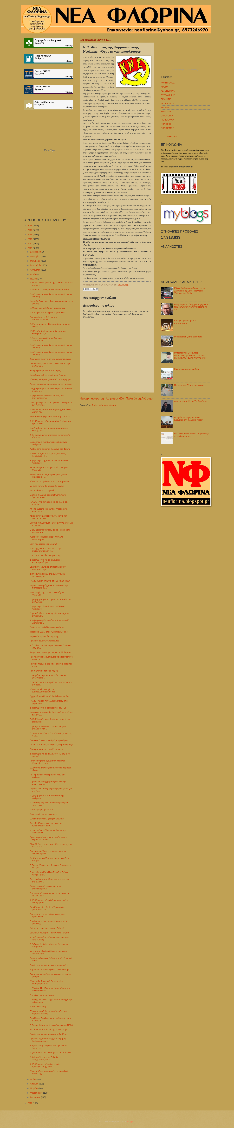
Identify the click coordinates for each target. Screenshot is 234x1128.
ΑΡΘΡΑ (164, 87)
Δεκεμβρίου (35, 252)
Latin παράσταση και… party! (43, 544)
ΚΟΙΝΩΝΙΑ (166, 111)
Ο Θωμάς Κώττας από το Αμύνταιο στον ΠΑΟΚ (51, 1025)
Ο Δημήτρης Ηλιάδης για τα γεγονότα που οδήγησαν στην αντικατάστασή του (191, 307)
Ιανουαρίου (35, 1097)
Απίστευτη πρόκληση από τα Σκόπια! (47, 928)
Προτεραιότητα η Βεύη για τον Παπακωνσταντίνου (43, 318)
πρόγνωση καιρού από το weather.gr (185, 69)
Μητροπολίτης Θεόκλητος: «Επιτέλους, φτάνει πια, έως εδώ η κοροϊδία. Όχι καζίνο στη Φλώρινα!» (190, 355)
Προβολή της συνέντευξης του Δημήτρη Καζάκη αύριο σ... (48, 1039)
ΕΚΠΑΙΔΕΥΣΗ (167, 103)
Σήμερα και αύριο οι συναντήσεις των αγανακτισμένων (47, 396)
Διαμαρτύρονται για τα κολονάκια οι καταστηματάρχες (46, 561)
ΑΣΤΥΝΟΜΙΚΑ (168, 91)
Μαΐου (33, 1079)
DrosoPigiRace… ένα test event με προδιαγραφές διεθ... (46, 824)
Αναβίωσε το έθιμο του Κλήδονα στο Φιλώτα (50, 449)
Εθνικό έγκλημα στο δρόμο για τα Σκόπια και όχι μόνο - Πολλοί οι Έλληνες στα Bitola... (189, 290)
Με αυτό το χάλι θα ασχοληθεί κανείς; (47, 486)
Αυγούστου (35, 270)
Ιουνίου (33, 279)
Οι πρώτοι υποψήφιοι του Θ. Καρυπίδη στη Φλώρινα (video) (188, 418)
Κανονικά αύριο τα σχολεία (186, 369)
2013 (30, 239)
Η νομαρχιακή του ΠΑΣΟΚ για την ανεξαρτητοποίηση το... (45, 549)
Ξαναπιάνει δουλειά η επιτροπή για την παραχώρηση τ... (47, 568)
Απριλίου (34, 1084)
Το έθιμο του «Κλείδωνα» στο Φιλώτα (47, 627)
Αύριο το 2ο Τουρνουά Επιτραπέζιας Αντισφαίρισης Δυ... (46, 982)
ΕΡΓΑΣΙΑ (165, 107)
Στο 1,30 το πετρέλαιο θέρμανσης (45, 555)
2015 (30, 230)
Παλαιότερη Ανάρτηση (140, 398)
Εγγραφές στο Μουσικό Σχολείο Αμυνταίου (49, 696)
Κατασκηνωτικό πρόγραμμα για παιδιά (47, 312)
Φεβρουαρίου (36, 1093)
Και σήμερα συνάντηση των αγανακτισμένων (50, 359)
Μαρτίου (34, 1088)
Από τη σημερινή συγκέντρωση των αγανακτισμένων (46, 887)
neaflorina (172, 136)
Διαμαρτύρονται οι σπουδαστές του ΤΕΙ (48, 708)
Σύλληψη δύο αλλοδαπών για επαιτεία (47, 308)
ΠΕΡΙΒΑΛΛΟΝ (167, 120)
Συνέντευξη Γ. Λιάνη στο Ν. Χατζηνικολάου (49, 289)
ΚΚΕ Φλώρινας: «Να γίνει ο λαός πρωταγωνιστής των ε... (45, 1065)
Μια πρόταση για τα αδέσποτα (188, 337)
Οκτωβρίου (35, 261)
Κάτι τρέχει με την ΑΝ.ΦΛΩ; (42, 809)
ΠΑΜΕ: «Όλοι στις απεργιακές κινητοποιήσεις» (51, 744)
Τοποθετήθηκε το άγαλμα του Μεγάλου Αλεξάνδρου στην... (47, 762)
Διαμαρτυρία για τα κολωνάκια (43, 814)
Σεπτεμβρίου (36, 265)
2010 (30, 1103)
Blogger (130, 1121)
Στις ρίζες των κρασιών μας (42, 995)
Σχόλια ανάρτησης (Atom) (104, 405)
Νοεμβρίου (35, 256)
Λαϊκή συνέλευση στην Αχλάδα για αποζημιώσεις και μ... (45, 1058)
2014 (30, 234)
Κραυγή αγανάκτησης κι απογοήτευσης (185, 321)
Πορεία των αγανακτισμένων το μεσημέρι (48, 965)
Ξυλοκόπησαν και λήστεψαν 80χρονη (47, 818)
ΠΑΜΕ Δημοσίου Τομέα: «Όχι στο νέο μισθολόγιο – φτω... (47, 908)
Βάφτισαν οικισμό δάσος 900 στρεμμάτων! (49, 481)
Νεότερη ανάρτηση (92, 398)
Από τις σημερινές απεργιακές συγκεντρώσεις (51, 384)
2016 (30, 225)
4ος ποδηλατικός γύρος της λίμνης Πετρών (49, 1029)
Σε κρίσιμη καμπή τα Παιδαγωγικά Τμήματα (49, 933)
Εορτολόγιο (49, 150)
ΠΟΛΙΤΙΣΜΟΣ (167, 128)
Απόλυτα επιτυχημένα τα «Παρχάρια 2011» (50, 416)
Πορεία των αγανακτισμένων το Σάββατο (48, 1034)
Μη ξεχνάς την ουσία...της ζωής (44, 636)
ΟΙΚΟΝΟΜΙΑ (167, 115)
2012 (30, 243)
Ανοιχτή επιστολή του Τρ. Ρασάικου (190, 401)
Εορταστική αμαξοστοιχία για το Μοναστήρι (49, 969)
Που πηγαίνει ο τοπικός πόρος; (44, 671)
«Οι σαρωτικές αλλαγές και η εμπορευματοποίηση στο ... (43, 690)
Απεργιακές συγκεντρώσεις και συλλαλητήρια (50, 652)
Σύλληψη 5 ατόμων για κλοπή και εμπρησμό (50, 379)
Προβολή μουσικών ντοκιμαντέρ (44, 641)
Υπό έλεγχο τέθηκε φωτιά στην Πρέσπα (48, 375)
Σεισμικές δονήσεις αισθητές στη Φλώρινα (49, 740)
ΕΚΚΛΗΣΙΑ (166, 99)
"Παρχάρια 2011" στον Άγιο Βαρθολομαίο (49, 632)
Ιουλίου (33, 274)
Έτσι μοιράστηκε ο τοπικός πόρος (45, 370)
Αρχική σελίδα (115, 398)
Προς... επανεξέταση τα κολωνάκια (190, 385)
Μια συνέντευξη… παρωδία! (43, 490)
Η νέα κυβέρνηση (38, 1006)
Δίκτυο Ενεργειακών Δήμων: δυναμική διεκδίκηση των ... (47, 575)
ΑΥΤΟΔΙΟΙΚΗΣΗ (168, 95)
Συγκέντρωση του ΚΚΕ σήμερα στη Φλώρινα (50, 1052)
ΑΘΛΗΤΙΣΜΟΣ (168, 83)
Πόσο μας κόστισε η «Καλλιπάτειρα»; (47, 749)
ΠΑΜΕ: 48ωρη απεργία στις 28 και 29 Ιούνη (50, 581)
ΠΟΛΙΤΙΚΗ (166, 124)
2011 (30, 248)
